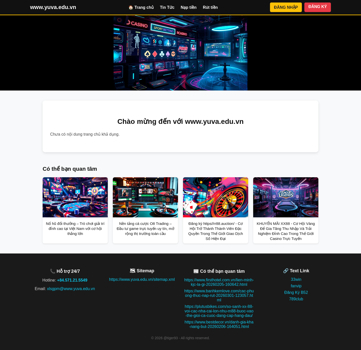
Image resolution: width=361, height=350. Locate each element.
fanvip (296, 286)
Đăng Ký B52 (296, 292)
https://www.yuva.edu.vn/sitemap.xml (142, 279)
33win (296, 279)
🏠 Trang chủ (141, 7)
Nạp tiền (189, 7)
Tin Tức (167, 7)
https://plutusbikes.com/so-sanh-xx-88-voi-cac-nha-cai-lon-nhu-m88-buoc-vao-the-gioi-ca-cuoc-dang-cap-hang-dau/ (219, 311)
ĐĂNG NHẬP (286, 7)
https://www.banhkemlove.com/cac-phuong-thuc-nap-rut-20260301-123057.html (219, 295)
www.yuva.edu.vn (53, 7)
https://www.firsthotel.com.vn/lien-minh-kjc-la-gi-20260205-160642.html (219, 282)
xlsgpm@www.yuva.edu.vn (71, 289)
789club (296, 299)
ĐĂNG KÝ (317, 7)
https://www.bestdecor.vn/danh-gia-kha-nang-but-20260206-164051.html (219, 324)
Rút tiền (210, 7)
